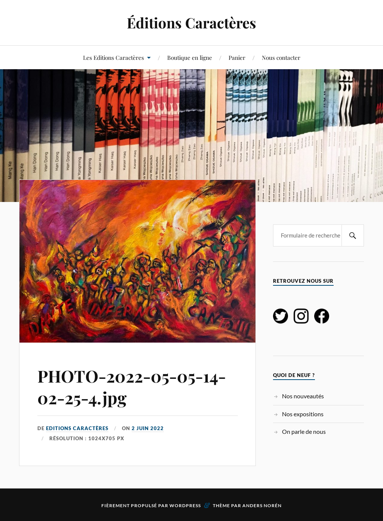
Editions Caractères (77, 428)
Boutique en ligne (189, 57)
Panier (237, 57)
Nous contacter (281, 57)
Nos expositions (303, 413)
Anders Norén (262, 505)
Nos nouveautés (303, 395)
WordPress (185, 505)
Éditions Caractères (191, 22)
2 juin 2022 (148, 428)
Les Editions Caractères (113, 57)
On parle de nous (304, 431)
